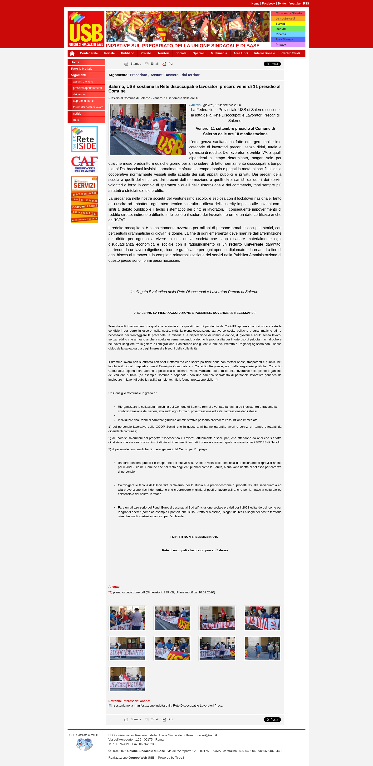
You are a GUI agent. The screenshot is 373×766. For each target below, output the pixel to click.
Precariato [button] (139, 75)
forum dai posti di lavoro (88, 107)
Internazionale (264, 53)
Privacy (281, 44)
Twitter (282, 3)
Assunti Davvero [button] (165, 75)
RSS (306, 3)
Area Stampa (284, 39)
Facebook (268, 3)
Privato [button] (146, 53)
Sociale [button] (181, 53)
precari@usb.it (206, 735)
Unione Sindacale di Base (146, 751)
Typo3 (179, 757)
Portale (109, 53)
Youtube (295, 3)
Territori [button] (163, 53)
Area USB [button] (241, 53)
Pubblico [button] (127, 53)
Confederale (89, 53)
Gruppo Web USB (141, 757)
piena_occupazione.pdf (129, 592)
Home (255, 3)
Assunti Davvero (83, 81)
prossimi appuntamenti (87, 88)
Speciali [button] (199, 53)
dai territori (80, 94)
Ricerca (281, 34)
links (76, 120)
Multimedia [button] (219, 53)
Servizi (280, 23)
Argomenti (78, 75)
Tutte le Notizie (81, 68)
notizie (77, 113)
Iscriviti (281, 29)
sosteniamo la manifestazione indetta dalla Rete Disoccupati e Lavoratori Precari (169, 705)
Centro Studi (290, 53)
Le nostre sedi (285, 18)
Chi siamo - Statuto (289, 13)
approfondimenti (83, 100)
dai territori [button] (191, 75)
